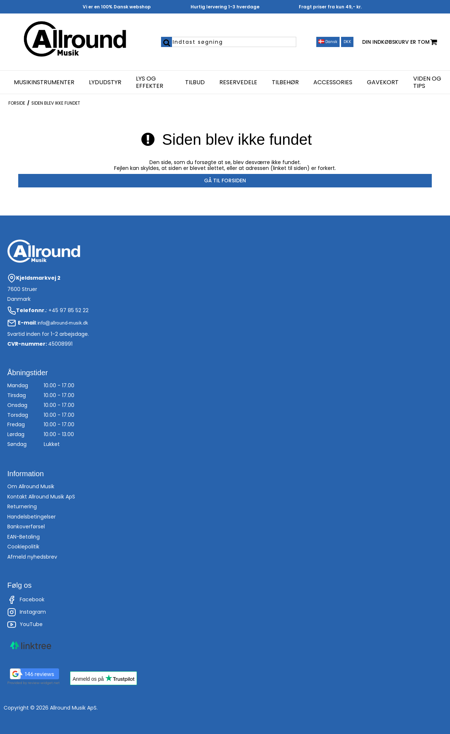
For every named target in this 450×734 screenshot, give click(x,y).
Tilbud (195, 82)
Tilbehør (285, 82)
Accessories (332, 82)
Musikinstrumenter (44, 82)
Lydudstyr (105, 82)
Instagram (26, 612)
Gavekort (383, 82)
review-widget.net (44, 682)
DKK (347, 41)
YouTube (25, 624)
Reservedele (238, 82)
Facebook (25, 599)
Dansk (327, 41)
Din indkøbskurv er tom (399, 42)
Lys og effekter (149, 82)
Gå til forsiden (225, 180)
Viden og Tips (427, 82)
